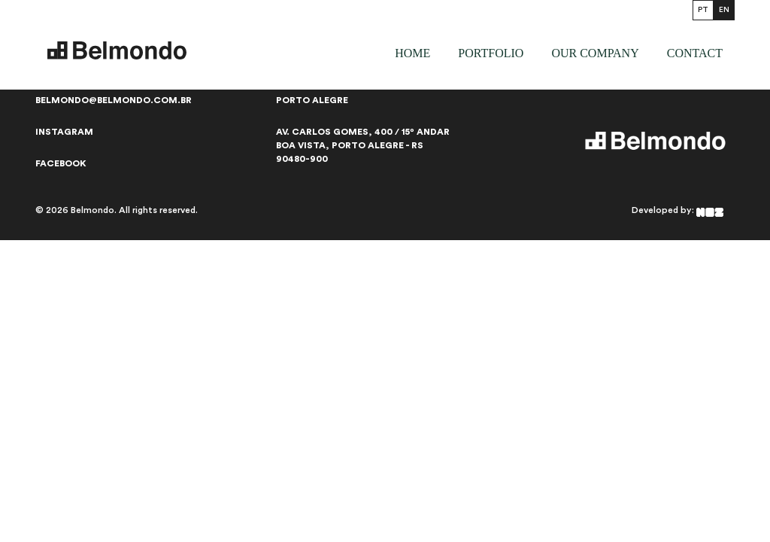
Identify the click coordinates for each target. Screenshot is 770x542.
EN (724, 10)
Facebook (60, 163)
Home (412, 53)
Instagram (64, 131)
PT (703, 10)
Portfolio (490, 53)
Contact (695, 53)
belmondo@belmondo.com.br (113, 100)
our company (594, 53)
